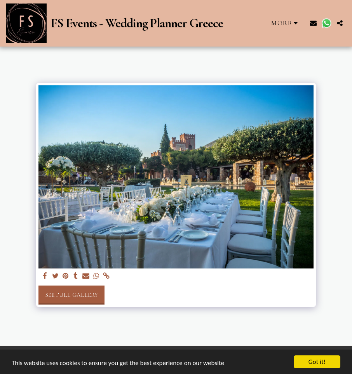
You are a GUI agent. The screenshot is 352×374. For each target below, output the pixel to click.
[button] (313, 23)
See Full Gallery (71, 294)
